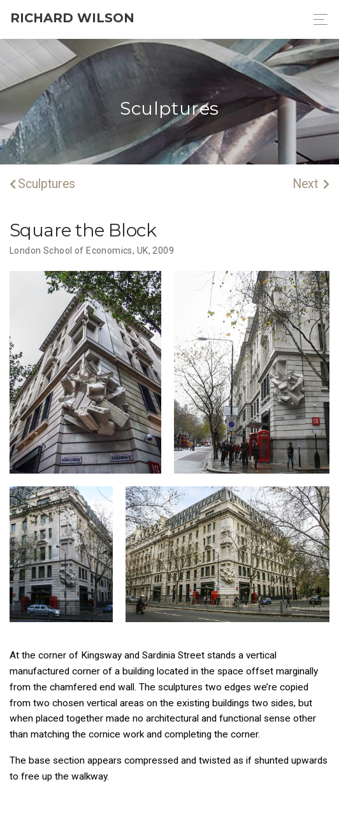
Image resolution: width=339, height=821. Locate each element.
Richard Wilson (72, 17)
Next (310, 184)
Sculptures (42, 184)
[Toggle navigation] (317, 19)
